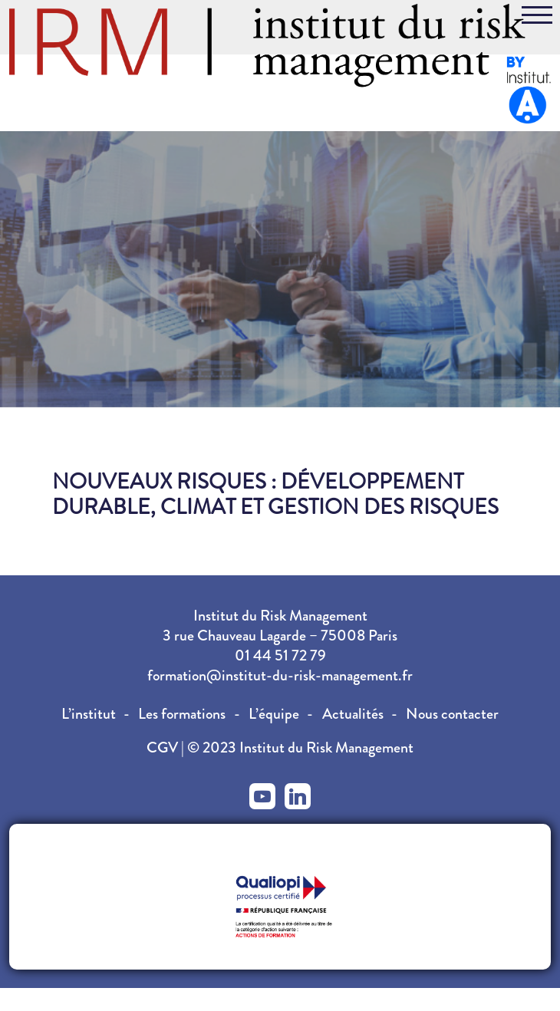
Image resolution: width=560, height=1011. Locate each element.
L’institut (88, 714)
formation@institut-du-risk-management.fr (280, 675)
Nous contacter (452, 714)
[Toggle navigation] (537, 17)
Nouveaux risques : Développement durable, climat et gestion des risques (275, 494)
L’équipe (274, 714)
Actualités (353, 714)
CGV (164, 747)
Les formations (182, 714)
